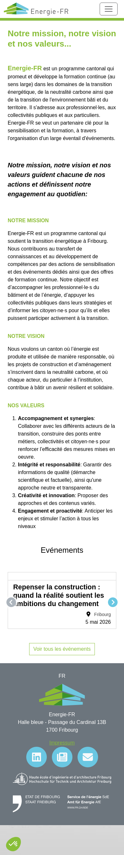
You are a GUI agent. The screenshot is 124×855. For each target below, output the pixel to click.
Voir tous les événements (62, 649)
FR (62, 676)
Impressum (62, 742)
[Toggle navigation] (109, 9)
